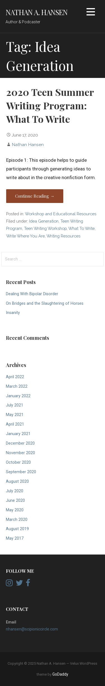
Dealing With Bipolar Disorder (32, 294)
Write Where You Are (25, 236)
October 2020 (18, 462)
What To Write (81, 228)
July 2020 (14, 491)
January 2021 (18, 433)
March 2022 (16, 386)
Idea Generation (44, 221)
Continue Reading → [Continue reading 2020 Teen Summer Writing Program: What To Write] (34, 196)
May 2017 (15, 538)
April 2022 (15, 377)
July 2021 (14, 405)
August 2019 (17, 528)
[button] (90, 13)
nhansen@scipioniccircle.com (32, 629)
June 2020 (15, 500)
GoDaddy (60, 674)
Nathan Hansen (28, 144)
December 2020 (20, 443)
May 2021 (15, 414)
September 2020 (21, 472)
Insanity (13, 312)
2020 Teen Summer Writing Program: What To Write (50, 106)
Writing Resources (63, 236)
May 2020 (15, 510)
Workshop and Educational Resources (60, 213)
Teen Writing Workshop (45, 228)
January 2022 (18, 396)
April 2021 (15, 424)
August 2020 (17, 481)
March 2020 (16, 519)
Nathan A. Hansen (37, 12)
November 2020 (20, 453)
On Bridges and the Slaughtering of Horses (44, 303)
